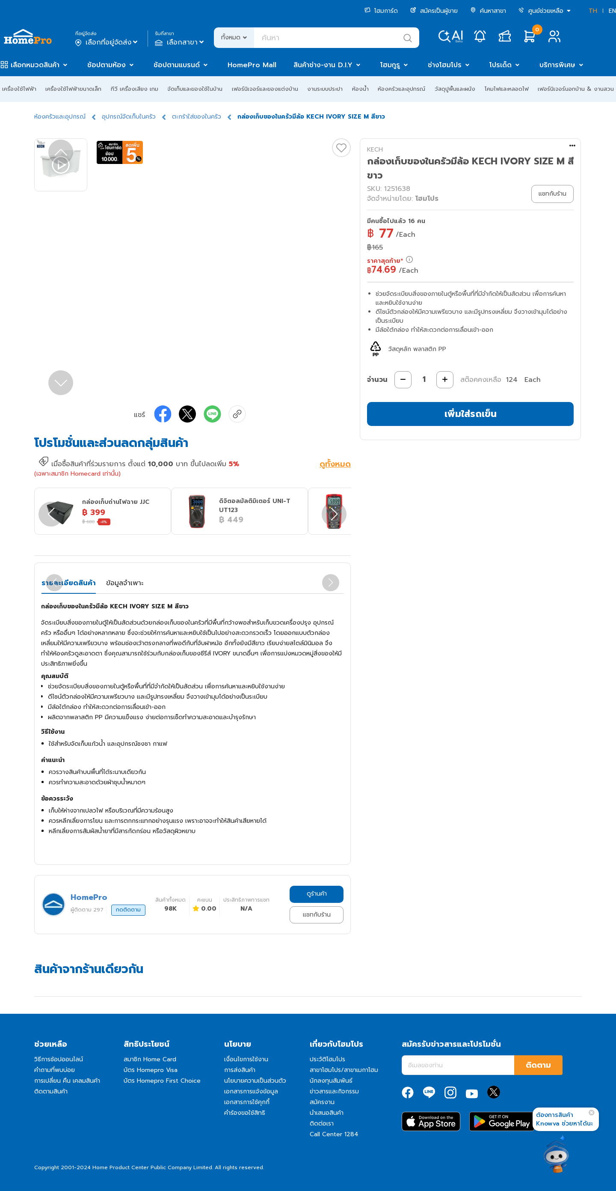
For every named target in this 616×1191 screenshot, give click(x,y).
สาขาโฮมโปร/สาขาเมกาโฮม (344, 1070)
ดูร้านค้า (317, 893)
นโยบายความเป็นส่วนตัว (255, 1080)
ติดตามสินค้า (51, 1091)
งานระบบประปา (325, 89)
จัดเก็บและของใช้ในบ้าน (194, 89)
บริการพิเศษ (557, 65)
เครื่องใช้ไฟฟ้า (19, 89)
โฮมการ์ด (381, 10)
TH (593, 10)
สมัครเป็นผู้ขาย (434, 10)
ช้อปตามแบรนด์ (177, 65)
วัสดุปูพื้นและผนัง (455, 89)
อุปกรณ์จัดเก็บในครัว (129, 116)
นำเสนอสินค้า (327, 1112)
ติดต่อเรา (322, 1123)
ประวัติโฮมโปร (327, 1059)
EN (612, 10)
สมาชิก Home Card (150, 1059)
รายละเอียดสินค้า (68, 583)
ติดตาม (538, 1065)
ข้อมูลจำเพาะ (124, 583)
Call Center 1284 (334, 1134)
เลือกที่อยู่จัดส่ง (107, 42)
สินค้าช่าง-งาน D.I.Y (322, 65)
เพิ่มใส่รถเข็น (470, 414)
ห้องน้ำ (360, 89)
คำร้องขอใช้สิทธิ (244, 1112)
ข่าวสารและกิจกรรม (334, 1091)
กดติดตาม (128, 910)
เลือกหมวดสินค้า (35, 65)
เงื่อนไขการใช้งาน (246, 1059)
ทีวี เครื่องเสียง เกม (134, 89)
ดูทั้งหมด (335, 465)
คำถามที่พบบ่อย (54, 1070)
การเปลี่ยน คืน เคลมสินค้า (67, 1080)
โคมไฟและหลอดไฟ (507, 89)
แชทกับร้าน (317, 914)
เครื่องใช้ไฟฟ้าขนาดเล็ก (73, 89)
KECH (375, 149)
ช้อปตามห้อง (106, 65)
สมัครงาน (322, 1102)
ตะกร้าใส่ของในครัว (196, 116)
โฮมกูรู (390, 65)
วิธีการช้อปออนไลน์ (58, 1059)
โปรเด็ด (500, 65)
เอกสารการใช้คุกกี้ (247, 1102)
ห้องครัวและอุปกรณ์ (401, 89)
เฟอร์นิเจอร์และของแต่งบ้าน (265, 89)
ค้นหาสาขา (488, 10)
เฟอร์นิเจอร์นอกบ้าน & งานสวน (576, 89)
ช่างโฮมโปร (445, 65)
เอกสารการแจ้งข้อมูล (251, 1091)
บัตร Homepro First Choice (162, 1080)
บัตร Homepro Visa (151, 1070)
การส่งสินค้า (239, 1070)
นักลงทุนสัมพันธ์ (331, 1080)
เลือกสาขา (180, 42)
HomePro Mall (252, 65)
